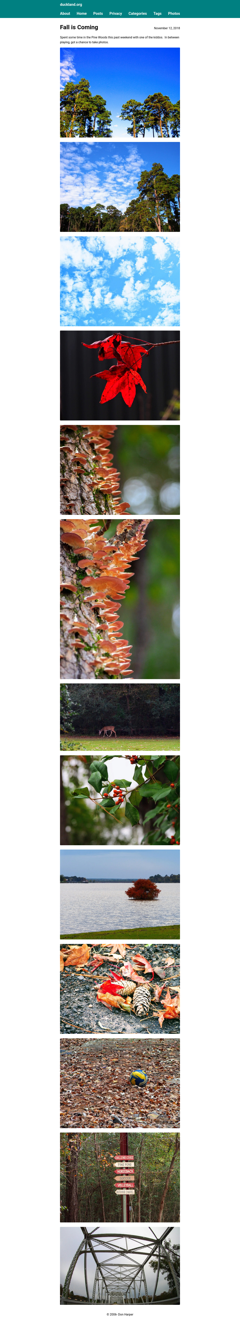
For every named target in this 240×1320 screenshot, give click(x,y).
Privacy (116, 13)
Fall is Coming (79, 27)
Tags (157, 13)
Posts (98, 13)
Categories (138, 13)
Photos (174, 13)
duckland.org (71, 4)
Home (82, 13)
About (65, 13)
